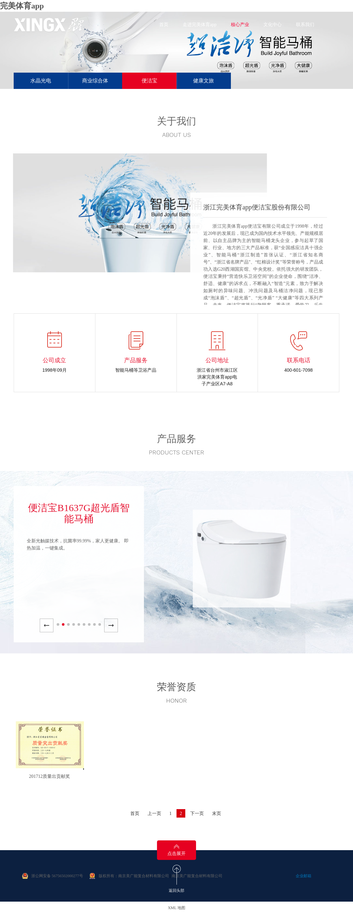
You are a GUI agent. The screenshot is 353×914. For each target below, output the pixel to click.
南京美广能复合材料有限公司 (197, 876)
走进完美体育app (200, 24)
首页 (163, 24)
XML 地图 (176, 908)
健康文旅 (203, 80)
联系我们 (305, 24)
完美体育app (22, 6)
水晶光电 (40, 80)
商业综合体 (95, 80)
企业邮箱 (303, 876)
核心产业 (240, 24)
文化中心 (272, 24)
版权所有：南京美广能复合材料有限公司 (134, 876)
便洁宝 (149, 80)
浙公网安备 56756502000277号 (57, 876)
